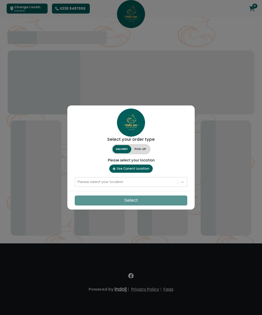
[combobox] (78, 181)
